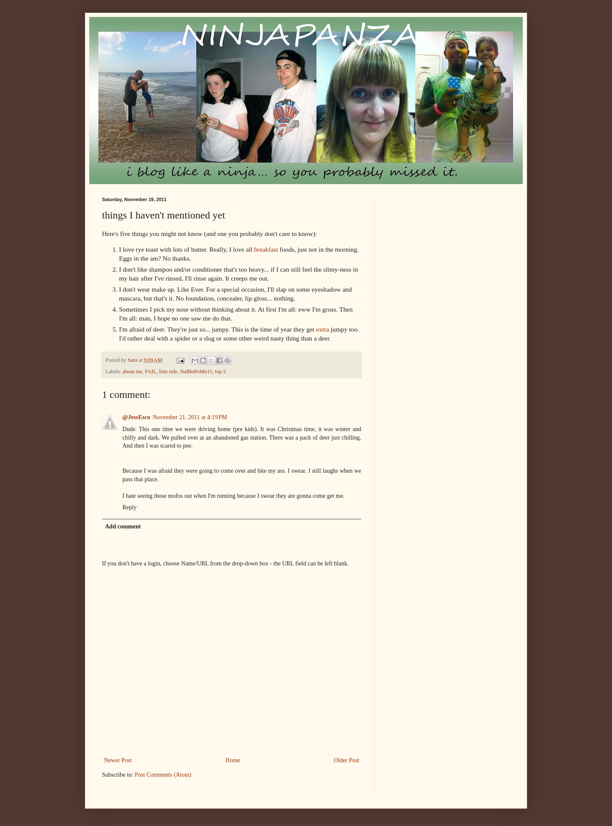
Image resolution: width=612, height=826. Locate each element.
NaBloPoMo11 (196, 372)
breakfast (266, 249)
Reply (129, 507)
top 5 (220, 372)
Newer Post (118, 760)
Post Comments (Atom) (163, 775)
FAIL (150, 372)
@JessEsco (136, 417)
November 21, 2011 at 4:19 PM (190, 417)
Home (233, 760)
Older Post (347, 760)
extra (322, 329)
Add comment (123, 526)
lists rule (168, 372)
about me (132, 372)
